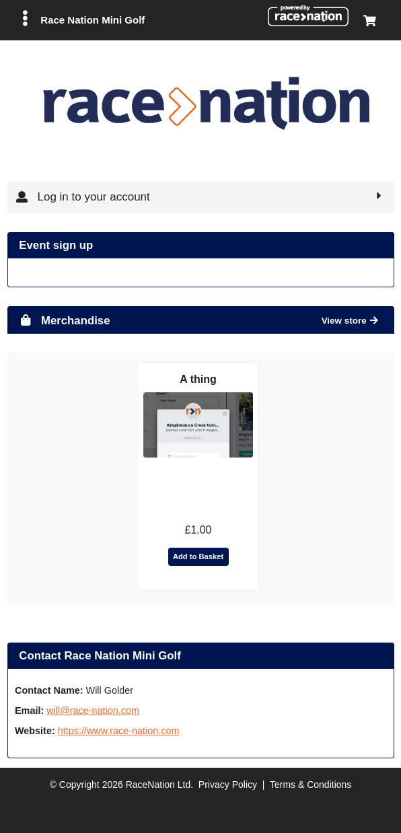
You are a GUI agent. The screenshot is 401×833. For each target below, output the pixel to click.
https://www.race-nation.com (119, 730)
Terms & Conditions (310, 784)
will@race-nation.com (92, 710)
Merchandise (64, 320)
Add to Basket (198, 556)
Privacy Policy (227, 784)
